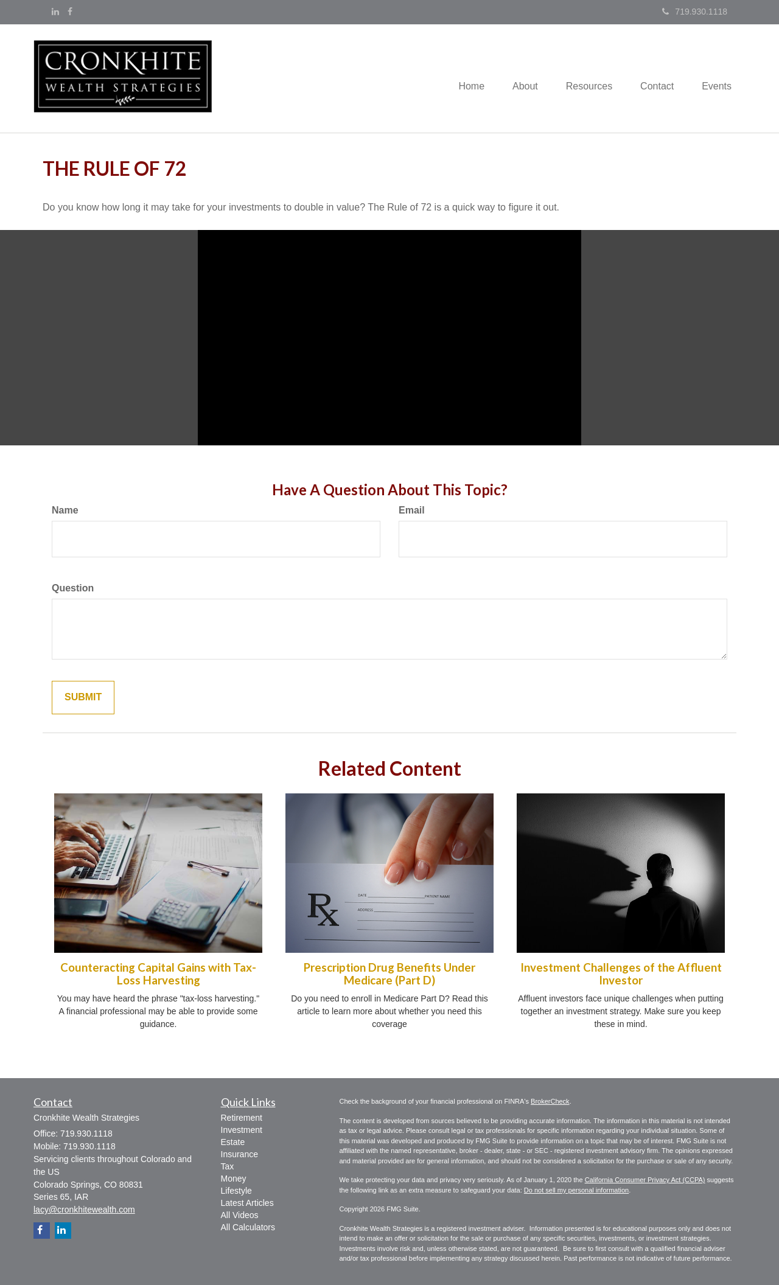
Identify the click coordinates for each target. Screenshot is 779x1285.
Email (412, 510)
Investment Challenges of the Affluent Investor (621, 974)
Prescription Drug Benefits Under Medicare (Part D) (389, 974)
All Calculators (248, 1227)
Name (65, 510)
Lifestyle (236, 1191)
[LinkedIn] (55, 11)
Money (233, 1178)
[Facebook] (70, 11)
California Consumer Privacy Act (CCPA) (645, 1179)
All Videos (240, 1215)
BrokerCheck (550, 1101)
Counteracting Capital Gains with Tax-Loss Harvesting (158, 974)
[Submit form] (83, 697)
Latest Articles (247, 1203)
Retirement (241, 1118)
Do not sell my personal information (576, 1190)
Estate (233, 1142)
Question (73, 588)
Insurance (239, 1154)
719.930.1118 (694, 11)
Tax (227, 1166)
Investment (241, 1130)
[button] (517, 78)
